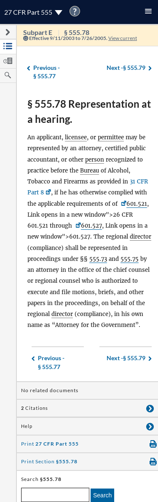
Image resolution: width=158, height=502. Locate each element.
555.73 (98, 259)
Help (26, 426)
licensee (76, 137)
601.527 (91, 225)
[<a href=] (77, 225)
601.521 (136, 203)
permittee (111, 137)
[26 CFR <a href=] (122, 203)
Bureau (89, 170)
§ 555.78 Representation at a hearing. (89, 111)
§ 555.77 (46, 72)
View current (122, 38)
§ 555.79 (126, 68)
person (94, 159)
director (140, 236)
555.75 (130, 259)
